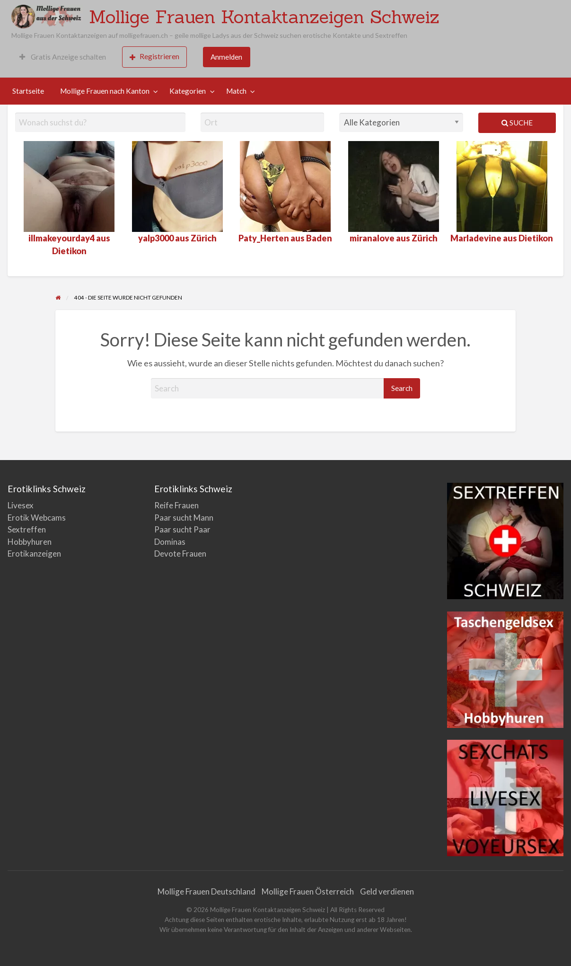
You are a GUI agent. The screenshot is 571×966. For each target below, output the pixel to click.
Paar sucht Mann (183, 518)
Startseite (28, 91)
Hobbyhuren (30, 542)
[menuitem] (62, 57)
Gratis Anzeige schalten (62, 57)
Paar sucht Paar (182, 529)
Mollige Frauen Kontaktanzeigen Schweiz (264, 16)
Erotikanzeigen (34, 553)
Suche (517, 122)
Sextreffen (27, 529)
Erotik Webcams (37, 518)
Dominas (169, 542)
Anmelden (226, 57)
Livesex (21, 505)
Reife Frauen (176, 505)
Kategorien (187, 91)
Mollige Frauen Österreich (308, 891)
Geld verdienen (387, 891)
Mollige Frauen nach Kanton (104, 91)
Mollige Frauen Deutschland (206, 891)
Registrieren (154, 56)
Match (236, 91)
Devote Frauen (180, 553)
